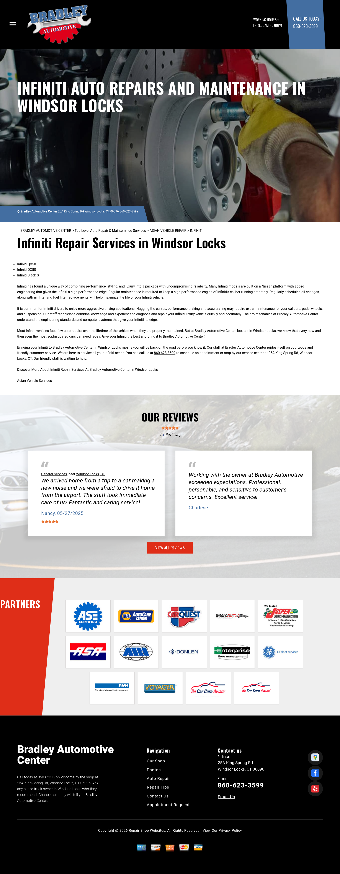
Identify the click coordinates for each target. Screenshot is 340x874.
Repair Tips (158, 787)
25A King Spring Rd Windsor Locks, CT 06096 (88, 211)
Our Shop (156, 760)
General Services (54, 474)
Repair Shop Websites (147, 830)
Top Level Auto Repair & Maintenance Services (110, 231)
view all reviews (170, 547)
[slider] (170, 428)
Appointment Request (168, 804)
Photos (154, 769)
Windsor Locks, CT (90, 474)
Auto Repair (158, 778)
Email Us (226, 797)
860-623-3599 (305, 26)
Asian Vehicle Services (34, 381)
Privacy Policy (230, 830)
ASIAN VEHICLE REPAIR (168, 231)
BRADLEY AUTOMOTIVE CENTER (45, 231)
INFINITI (196, 231)
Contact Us (158, 796)
